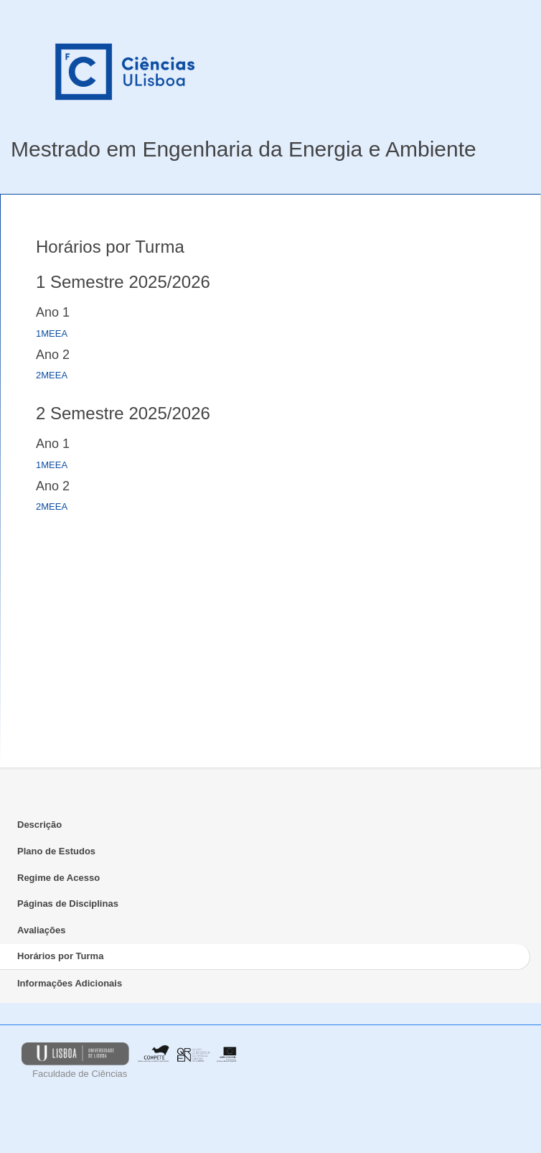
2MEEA (51, 375)
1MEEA (51, 333)
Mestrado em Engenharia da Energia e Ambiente (243, 149)
